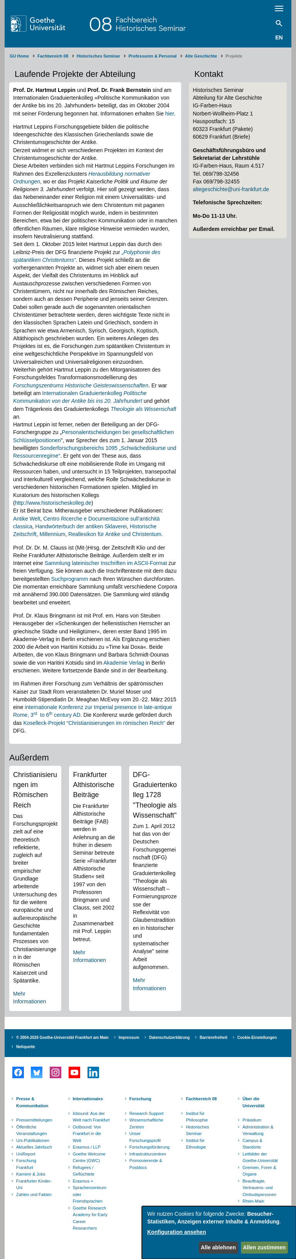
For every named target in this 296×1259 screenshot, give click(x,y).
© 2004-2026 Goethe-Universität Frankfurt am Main (62, 1037)
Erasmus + (83, 1181)
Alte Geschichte (201, 56)
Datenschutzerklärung (169, 1037)
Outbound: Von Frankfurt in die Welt (87, 1134)
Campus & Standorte (252, 1144)
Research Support (147, 1113)
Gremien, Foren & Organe (259, 1171)
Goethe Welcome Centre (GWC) (89, 1157)
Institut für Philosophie (197, 1117)
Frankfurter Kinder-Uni (34, 1184)
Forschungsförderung (149, 1147)
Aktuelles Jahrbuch (34, 1147)
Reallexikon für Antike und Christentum (114, 534)
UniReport (25, 1154)
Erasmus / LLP (87, 1147)
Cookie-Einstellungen (257, 1037)
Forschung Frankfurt (26, 1164)
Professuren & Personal (152, 56)
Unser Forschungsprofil (145, 1137)
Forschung (140, 1098)
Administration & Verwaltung (257, 1130)
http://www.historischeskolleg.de (53, 503)
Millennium (52, 534)
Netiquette (25, 1047)
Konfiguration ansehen (176, 1232)
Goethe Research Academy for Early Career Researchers (90, 1218)
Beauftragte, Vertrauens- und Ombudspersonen (259, 1188)
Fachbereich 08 (52, 56)
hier (169, 113)
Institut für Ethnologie (196, 1144)
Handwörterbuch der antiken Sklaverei (81, 526)
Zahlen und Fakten (34, 1194)
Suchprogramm (70, 579)
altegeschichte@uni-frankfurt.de (231, 189)
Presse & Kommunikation (32, 1102)
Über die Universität (253, 1102)
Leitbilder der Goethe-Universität (260, 1157)
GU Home (19, 56)
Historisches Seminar (98, 56)
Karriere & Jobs (30, 1174)
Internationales (88, 1098)
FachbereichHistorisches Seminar (151, 24)
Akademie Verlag (123, 663)
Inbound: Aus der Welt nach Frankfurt (91, 1117)
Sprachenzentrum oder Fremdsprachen (89, 1194)
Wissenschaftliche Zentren (146, 1123)
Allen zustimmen (264, 1247)
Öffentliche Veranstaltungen (31, 1130)
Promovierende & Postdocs (146, 1164)
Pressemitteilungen (34, 1120)
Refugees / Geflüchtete (83, 1171)
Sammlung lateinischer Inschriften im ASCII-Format (106, 563)
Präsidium (251, 1120)
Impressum (129, 1037)
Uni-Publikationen (32, 1140)
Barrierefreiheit (213, 1037)
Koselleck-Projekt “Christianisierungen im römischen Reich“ (94, 723)
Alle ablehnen (218, 1247)
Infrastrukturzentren (148, 1154)
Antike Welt (26, 519)
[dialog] (219, 1232)
